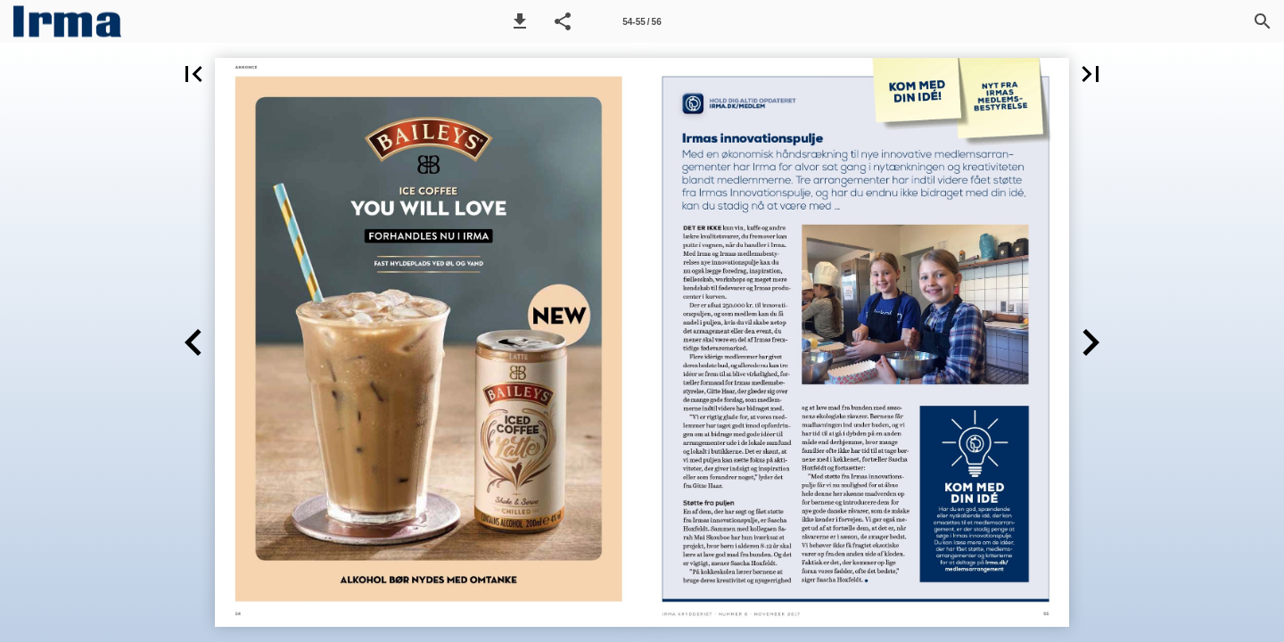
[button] (519, 21)
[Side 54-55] (642, 21)
